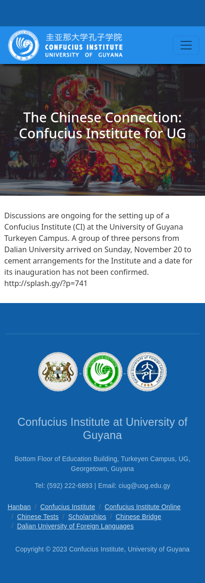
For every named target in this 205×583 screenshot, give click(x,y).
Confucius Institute (67, 507)
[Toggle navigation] (186, 45)
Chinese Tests (37, 516)
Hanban (19, 507)
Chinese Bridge (139, 516)
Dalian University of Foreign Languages (75, 526)
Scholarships (87, 516)
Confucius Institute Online (142, 507)
